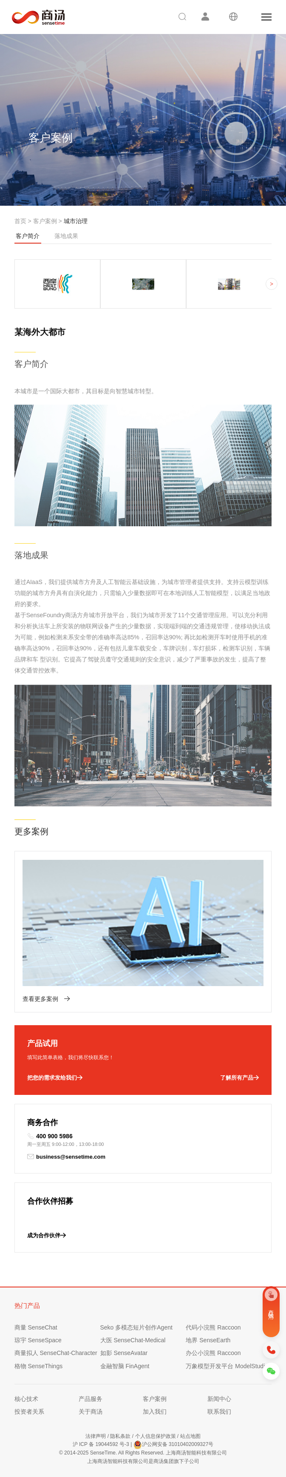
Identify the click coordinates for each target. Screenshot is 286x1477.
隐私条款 (120, 1436)
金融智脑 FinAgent (125, 1366)
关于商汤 (90, 1411)
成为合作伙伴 (46, 1235)
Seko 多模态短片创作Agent (136, 1327)
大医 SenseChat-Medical (133, 1340)
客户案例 (45, 221)
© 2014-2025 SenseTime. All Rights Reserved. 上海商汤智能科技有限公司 (143, 1453)
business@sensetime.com (66, 1156)
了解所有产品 (239, 1078)
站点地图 (190, 1436)
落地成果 (66, 235)
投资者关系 (29, 1411)
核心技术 (26, 1398)
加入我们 (155, 1411)
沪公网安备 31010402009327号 (173, 1444)
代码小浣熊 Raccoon (213, 1327)
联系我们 (219, 1411)
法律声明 (95, 1436)
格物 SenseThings (38, 1366)
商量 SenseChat (35, 1327)
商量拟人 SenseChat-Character (55, 1352)
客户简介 (27, 238)
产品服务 (90, 1398)
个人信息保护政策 (155, 1436)
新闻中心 (219, 1398)
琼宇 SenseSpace (38, 1340)
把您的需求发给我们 (54, 1078)
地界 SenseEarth (208, 1340)
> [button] (271, 284)
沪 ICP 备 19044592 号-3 (101, 1444)
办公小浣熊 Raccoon (213, 1352)
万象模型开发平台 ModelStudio (227, 1366)
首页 (20, 221)
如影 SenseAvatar (124, 1352)
